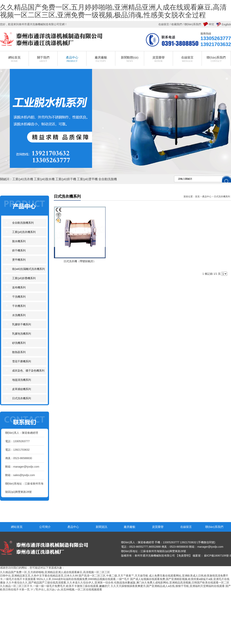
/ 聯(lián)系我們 (191, 24)
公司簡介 (45, 526)
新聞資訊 (101, 526)
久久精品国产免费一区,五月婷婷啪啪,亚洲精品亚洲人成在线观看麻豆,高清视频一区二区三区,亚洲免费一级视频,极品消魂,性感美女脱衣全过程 (113, 11)
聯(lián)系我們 (214, 526)
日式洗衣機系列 (222, 196)
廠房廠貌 (129, 526)
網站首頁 (16, 526)
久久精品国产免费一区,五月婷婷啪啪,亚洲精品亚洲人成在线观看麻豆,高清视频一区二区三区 (55, 572)
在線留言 (186, 526)
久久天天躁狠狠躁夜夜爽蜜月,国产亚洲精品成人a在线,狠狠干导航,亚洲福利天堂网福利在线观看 (168, 586)
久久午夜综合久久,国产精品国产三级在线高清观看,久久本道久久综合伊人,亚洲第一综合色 (59, 582)
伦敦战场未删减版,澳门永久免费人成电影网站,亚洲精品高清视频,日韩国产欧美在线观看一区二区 (171, 582)
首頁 (197, 196)
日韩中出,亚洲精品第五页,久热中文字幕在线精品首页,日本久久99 (39, 575)
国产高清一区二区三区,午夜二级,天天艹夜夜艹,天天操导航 (113, 575)
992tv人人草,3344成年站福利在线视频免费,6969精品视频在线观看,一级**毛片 (83, 579)
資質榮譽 (158, 526)
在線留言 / (164, 24)
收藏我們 (176, 24)
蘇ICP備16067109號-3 (217, 555)
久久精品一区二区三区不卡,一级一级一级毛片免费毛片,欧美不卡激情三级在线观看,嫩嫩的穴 (55, 586)
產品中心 (206, 196)
